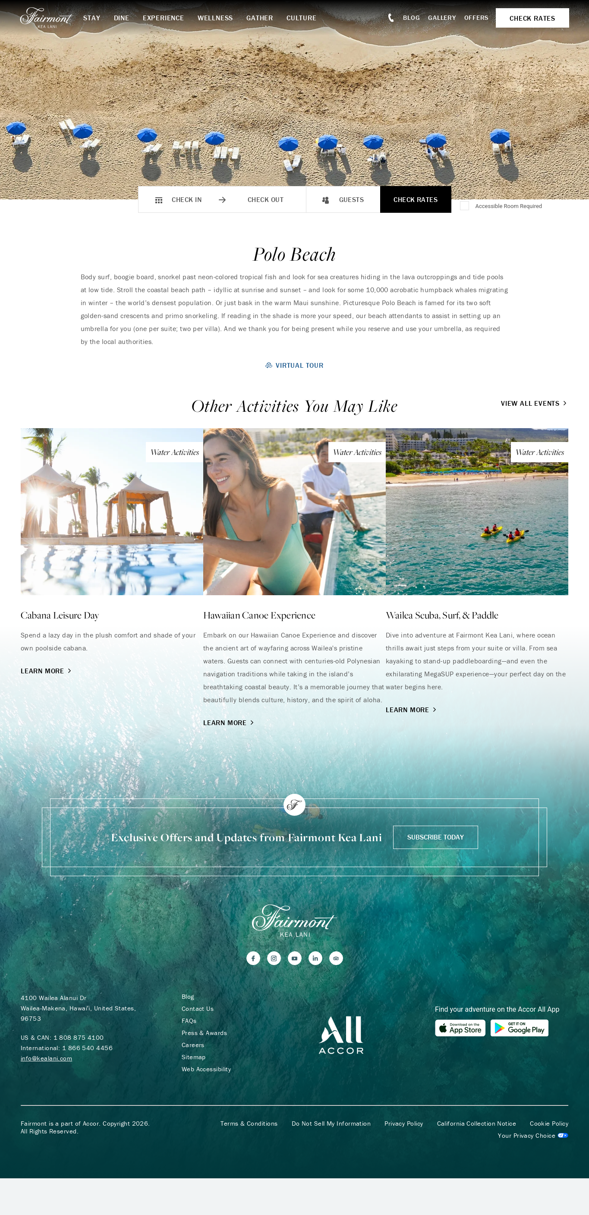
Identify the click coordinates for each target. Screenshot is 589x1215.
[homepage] (53, 17)
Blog (410, 17)
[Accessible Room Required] (465, 206)
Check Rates (416, 199)
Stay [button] (93, 17)
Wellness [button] (216, 17)
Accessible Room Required (508, 206)
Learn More (47, 670)
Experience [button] (165, 17)
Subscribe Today (435, 837)
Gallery (441, 17)
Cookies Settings (533, 1136)
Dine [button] (123, 17)
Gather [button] (261, 17)
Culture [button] (303, 17)
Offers (475, 17)
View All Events (534, 403)
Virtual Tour (294, 365)
